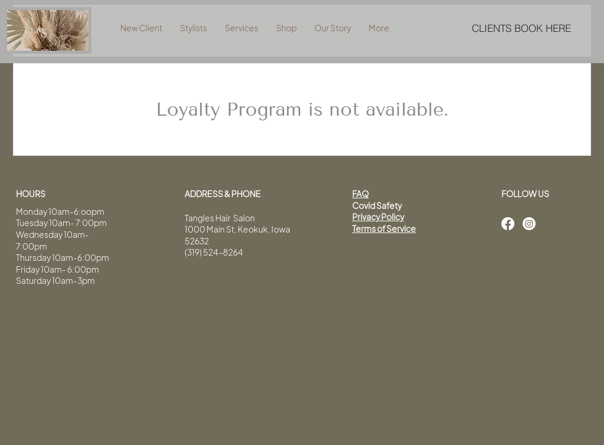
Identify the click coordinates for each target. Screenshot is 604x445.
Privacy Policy (378, 216)
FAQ (360, 193)
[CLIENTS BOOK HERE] (521, 28)
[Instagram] (529, 223)
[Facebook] (507, 223)
